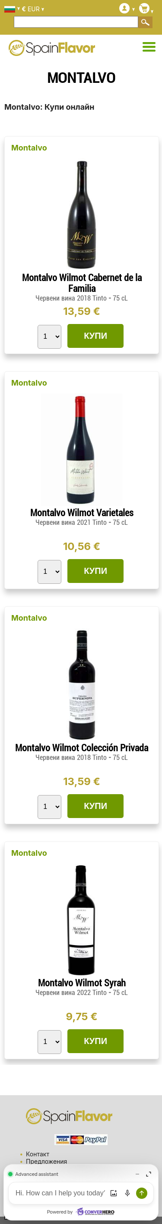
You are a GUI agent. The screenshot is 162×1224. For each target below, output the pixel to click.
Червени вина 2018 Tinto (71, 298)
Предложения (46, 1161)
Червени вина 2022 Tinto (71, 992)
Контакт (37, 1154)
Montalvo (29, 147)
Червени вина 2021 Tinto (71, 522)
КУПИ (95, 335)
